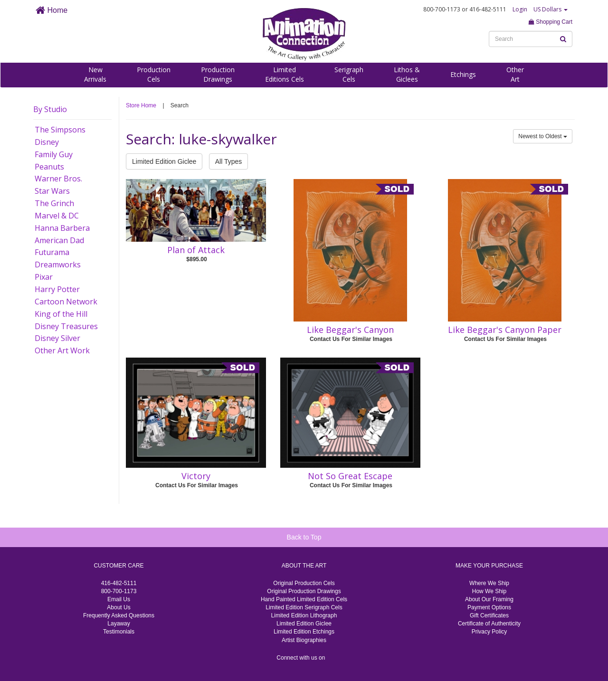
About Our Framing (489, 599)
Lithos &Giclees (407, 74)
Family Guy (54, 154)
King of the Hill (61, 314)
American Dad (59, 240)
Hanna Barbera (62, 228)
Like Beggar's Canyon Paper (504, 329)
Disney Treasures (66, 326)
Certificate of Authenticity (489, 623)
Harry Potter (57, 289)
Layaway (118, 623)
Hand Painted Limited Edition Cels (304, 599)
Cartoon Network (66, 301)
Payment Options (489, 607)
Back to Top (304, 537)
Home (51, 10)
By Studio (50, 109)
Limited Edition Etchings (304, 631)
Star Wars (52, 191)
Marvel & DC (57, 215)
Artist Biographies (304, 640)
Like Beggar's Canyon (350, 329)
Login (520, 9)
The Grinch (54, 203)
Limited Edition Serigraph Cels (304, 607)
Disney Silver (57, 338)
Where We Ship (489, 583)
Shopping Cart (550, 22)
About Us (118, 607)
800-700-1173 (119, 591)
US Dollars (550, 9)
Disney (47, 142)
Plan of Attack (196, 249)
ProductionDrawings (218, 74)
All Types (228, 161)
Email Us (118, 599)
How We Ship (489, 591)
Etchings (463, 74)
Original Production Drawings (304, 591)
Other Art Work (62, 350)
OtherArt (515, 74)
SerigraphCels (348, 74)
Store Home (141, 105)
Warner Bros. (58, 178)
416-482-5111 (119, 583)
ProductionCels (154, 74)
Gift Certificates (489, 615)
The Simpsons (60, 129)
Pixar (44, 277)
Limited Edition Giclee (164, 161)
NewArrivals (95, 74)
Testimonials (118, 631)
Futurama (52, 252)
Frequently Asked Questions (118, 615)
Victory (195, 476)
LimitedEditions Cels (284, 74)
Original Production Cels (303, 583)
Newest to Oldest (542, 136)
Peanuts (49, 166)
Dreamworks (58, 264)
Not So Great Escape (350, 476)
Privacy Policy (489, 631)
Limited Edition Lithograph (304, 615)
